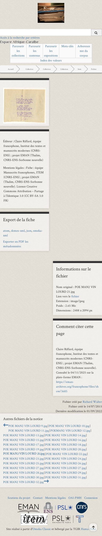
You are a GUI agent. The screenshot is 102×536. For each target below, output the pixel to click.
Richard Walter (92, 402)
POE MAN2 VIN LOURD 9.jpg (27, 426)
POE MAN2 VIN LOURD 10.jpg (69, 426)
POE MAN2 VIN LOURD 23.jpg (23, 459)
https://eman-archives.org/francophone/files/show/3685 (77, 386)
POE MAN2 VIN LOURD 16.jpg (65, 440)
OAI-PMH (74, 498)
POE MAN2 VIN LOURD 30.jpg (23, 477)
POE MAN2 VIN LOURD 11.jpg (28, 430)
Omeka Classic (42, 529)
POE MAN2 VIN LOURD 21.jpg (24, 454)
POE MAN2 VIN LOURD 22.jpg (66, 454)
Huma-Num (88, 529)
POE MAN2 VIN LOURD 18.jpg (65, 444)
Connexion (91, 498)
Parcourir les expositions (51, 50)
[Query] (51, 32)
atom (6, 231)
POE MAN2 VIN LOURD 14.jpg (65, 435)
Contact (38, 498)
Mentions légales (55, 498)
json (28, 231)
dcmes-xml (18, 231)
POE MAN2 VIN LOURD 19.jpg (23, 449)
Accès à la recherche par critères (20, 37)
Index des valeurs (51, 60)
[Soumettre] (96, 32)
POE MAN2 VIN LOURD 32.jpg (23, 482)
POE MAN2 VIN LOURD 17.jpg (23, 444)
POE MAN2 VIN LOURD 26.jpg (65, 463)
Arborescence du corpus (83, 50)
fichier (75, 296)
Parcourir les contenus (34, 50)
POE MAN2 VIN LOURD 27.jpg (23, 468)
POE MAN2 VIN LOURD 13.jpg (23, 435)
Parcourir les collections (18, 50)
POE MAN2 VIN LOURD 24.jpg (65, 459)
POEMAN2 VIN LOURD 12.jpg (70, 430)
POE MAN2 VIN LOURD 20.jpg (65, 449)
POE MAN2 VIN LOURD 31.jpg (65, 477)
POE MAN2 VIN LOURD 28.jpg (23, 473)
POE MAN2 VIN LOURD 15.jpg (23, 440)
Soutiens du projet (19, 498)
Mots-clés (67, 46)
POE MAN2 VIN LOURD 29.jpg (65, 473)
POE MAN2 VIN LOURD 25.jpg (23, 463)
